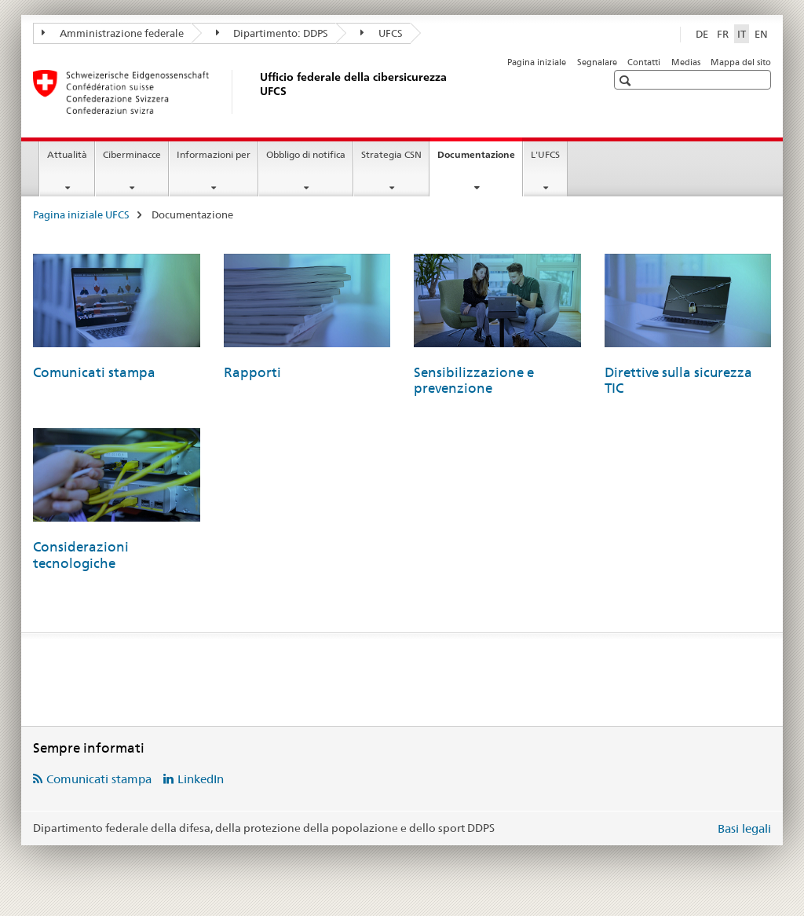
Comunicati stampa (94, 372)
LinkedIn (200, 778)
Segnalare (597, 62)
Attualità (67, 154)
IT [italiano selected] (741, 33)
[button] (627, 80)
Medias (685, 62)
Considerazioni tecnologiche (81, 554)
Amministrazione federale (113, 33)
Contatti (643, 62)
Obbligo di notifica (305, 154)
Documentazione (479, 159)
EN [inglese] (761, 33)
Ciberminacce (132, 154)
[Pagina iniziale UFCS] (257, 92)
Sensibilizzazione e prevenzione (474, 380)
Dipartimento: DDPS (272, 33)
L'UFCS (545, 154)
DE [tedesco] (702, 33)
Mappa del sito (741, 62)
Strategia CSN (391, 154)
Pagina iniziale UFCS (81, 214)
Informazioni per (213, 154)
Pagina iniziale (536, 62)
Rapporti (252, 372)
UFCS (381, 33)
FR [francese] (723, 33)
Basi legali (744, 828)
